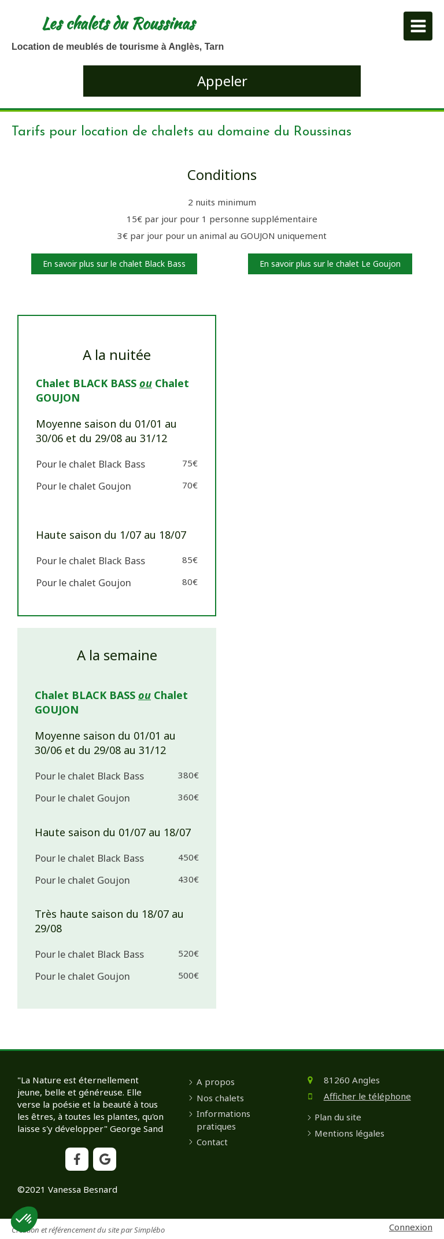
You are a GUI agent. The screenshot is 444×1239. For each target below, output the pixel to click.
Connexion (410, 1227)
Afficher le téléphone (367, 1096)
